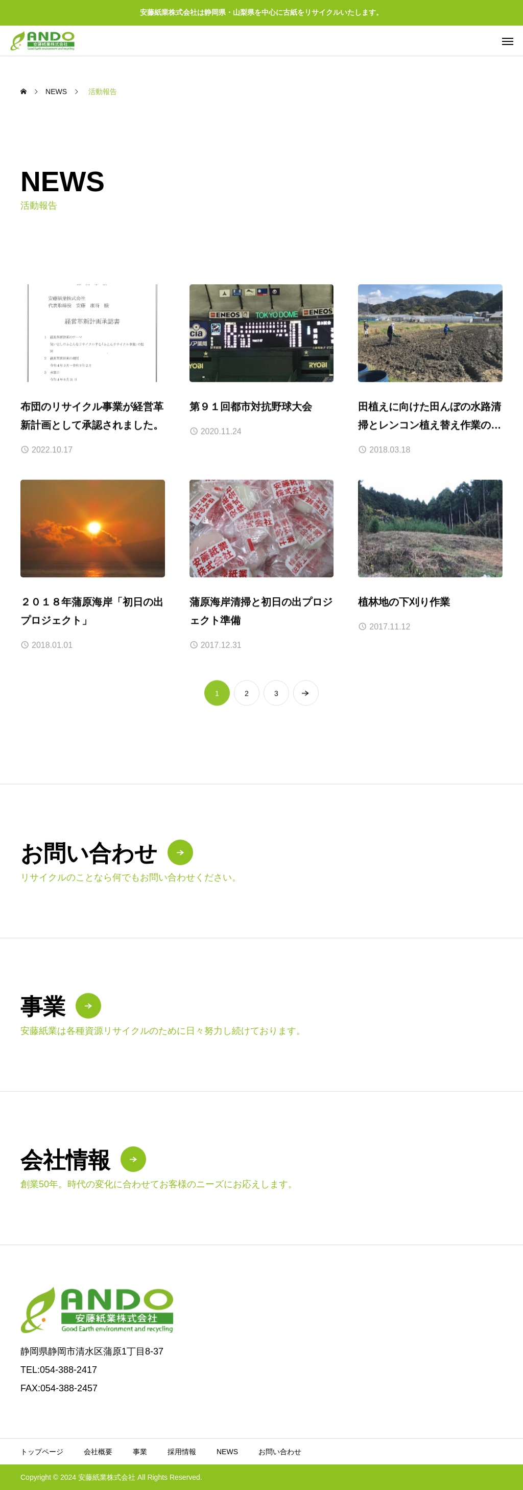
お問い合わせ (279, 1452)
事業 (140, 1452)
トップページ (41, 1452)
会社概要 (98, 1452)
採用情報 (182, 1452)
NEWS (227, 1452)
